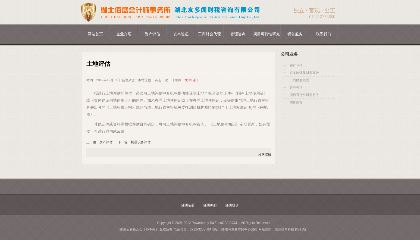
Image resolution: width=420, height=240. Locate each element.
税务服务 (295, 34)
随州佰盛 (188, 205)
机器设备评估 (141, 142)
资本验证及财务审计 (304, 73)
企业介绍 (123, 34)
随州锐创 (232, 205)
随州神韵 (210, 205)
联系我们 (323, 34)
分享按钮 (264, 154)
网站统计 (301, 229)
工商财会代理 (209, 34)
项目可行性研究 (266, 34)
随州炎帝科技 (284, 229)
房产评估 (105, 142)
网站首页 (95, 34)
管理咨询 (238, 34)
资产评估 (152, 34)
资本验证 (181, 34)
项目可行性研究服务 (304, 95)
